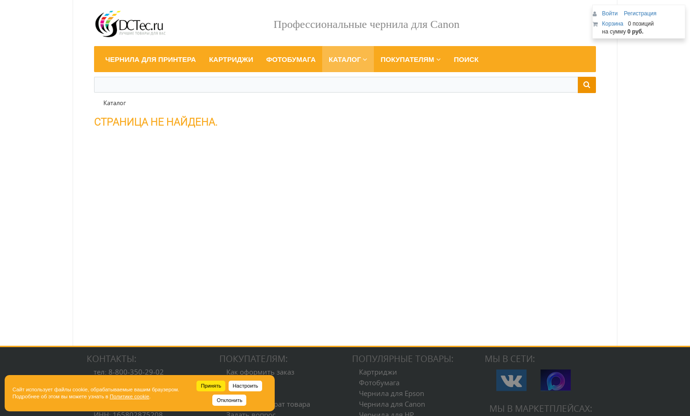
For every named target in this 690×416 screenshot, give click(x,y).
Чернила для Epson (391, 393)
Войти (610, 13)
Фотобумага (379, 382)
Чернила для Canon (392, 404)
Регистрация (640, 13)
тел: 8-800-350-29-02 (129, 371)
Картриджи (378, 371)
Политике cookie (129, 396)
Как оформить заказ (260, 371)
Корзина (612, 23)
